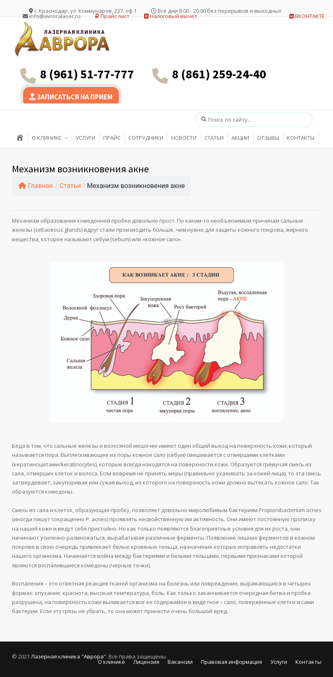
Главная (36, 186)
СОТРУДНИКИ (145, 137)
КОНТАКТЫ (300, 137)
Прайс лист (112, 16)
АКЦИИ (240, 137)
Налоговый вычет (170, 16)
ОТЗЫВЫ (268, 137)
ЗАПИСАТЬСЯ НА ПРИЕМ (71, 96)
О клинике (111, 661)
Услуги (278, 661)
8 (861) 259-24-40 (219, 74)
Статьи (70, 186)
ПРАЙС (111, 137)
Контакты (308, 661)
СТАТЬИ (214, 137)
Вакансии (180, 661)
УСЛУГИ (85, 137)
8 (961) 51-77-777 (87, 74)
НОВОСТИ (183, 137)
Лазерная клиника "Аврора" (68, 656)
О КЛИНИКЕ (46, 137)
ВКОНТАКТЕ (307, 16)
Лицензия (146, 661)
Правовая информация (231, 661)
